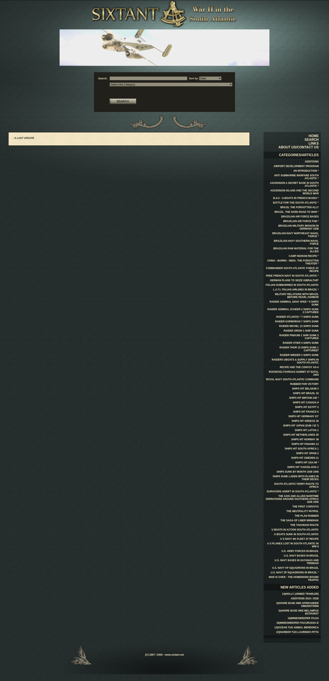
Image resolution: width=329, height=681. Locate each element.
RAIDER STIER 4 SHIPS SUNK (301, 342)
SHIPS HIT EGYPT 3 (307, 407)
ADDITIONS (312, 161)
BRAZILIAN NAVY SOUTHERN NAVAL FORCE (296, 242)
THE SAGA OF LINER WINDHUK (300, 520)
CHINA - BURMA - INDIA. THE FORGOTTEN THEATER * (293, 262)
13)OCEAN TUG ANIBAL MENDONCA (296, 627)
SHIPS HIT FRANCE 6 (306, 411)
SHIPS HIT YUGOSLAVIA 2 (303, 467)
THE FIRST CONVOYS (305, 506)
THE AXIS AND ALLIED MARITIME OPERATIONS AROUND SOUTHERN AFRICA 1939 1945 (292, 499)
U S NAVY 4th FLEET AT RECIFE (299, 538)
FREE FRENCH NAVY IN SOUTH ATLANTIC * (292, 275)
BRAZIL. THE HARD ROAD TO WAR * (296, 211)
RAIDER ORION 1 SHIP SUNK (301, 330)
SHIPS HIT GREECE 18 (305, 421)
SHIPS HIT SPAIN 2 (307, 453)
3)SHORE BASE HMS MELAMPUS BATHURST (298, 612)
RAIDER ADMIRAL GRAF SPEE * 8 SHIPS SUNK (294, 303)
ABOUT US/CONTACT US (298, 147)
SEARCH (311, 139)
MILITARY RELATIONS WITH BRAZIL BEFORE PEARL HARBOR (297, 296)
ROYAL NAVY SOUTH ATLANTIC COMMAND (292, 379)
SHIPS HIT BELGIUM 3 (305, 388)
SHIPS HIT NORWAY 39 (305, 439)
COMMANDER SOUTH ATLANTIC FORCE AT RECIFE (292, 270)
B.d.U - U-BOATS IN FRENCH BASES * (296, 198)
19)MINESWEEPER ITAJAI (303, 618)
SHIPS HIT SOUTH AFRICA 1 (302, 448)
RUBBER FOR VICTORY (304, 384)
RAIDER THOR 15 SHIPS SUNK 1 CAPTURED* (299, 349)
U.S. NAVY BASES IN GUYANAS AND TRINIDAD (297, 562)
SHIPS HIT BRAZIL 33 (306, 393)
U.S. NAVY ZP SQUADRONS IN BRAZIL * (295, 572)
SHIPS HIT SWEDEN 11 (305, 457)
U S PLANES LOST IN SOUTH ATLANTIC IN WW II (293, 545)
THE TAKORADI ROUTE (304, 525)
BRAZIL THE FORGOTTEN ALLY (299, 207)
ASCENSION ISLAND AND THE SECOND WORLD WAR (294, 192)
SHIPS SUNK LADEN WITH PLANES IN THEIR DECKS (296, 478)
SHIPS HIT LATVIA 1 (307, 430)
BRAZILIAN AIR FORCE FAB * (301, 221)
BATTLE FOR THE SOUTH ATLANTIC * (296, 202)
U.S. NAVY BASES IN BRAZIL (301, 555)
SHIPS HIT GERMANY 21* (303, 416)
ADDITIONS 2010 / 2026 (305, 598)
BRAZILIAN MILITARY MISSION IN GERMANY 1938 (298, 227)
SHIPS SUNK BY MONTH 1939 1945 (298, 471)
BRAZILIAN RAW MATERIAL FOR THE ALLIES (296, 250)
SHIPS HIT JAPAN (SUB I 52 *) (301, 425)
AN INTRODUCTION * (306, 170)
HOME (314, 136)
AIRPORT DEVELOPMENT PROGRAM (296, 166)
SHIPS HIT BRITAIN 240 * (304, 397)
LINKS (314, 143)
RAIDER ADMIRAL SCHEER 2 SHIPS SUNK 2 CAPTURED (293, 311)
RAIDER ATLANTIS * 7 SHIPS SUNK (297, 316)
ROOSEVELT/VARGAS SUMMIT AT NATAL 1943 (294, 373)
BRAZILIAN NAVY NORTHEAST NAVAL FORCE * (295, 235)
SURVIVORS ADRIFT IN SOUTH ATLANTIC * (293, 491)
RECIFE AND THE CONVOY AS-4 (299, 367)
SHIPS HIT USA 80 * (307, 462)
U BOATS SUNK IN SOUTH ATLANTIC (296, 534)
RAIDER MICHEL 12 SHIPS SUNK (299, 326)
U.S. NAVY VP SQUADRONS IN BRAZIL (295, 567)
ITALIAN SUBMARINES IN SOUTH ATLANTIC (292, 285)
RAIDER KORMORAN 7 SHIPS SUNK (297, 321)
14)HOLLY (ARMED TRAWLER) (300, 593)
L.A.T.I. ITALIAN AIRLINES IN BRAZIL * (296, 289)
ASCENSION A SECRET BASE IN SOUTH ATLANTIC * (294, 184)
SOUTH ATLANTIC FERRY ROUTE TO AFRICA (296, 485)
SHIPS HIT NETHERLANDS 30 (301, 434)
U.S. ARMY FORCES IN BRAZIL (300, 551)
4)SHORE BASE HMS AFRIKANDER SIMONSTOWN (297, 605)
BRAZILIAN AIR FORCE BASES (300, 216)
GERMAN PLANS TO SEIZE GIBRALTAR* (294, 280)
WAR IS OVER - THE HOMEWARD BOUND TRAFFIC (294, 579)
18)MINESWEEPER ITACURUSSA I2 (297, 622)
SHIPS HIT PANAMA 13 (305, 444)
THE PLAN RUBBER (307, 515)
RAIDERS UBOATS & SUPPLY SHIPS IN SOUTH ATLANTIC (295, 361)
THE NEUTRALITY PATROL (302, 511)
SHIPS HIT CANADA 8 (306, 402)
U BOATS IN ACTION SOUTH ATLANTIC (295, 529)
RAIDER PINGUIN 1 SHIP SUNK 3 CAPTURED (299, 337)
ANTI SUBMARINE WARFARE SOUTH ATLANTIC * (296, 177)
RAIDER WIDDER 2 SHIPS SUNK (299, 355)
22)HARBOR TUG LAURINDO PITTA (297, 632)
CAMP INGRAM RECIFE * (304, 256)
